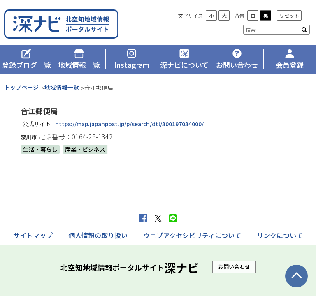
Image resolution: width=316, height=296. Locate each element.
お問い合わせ (234, 267)
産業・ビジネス (85, 149)
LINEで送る (173, 218)
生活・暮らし (40, 149)
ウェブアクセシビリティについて (192, 235)
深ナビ (63, 24)
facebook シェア (143, 218)
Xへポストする (158, 218)
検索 (304, 29)
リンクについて (280, 235)
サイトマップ (33, 235)
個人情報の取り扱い (98, 235)
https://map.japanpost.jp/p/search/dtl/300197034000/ (131, 124)
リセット (289, 15)
